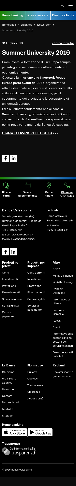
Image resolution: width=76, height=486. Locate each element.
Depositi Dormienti (59, 291)
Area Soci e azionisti (9, 380)
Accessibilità (35, 398)
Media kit (7, 409)
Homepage (9, 24)
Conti (5, 272)
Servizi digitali (10, 305)
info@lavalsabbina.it (20, 234)
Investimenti (10, 279)
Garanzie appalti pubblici (63, 354)
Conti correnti (36, 272)
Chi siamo (8, 372)
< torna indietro (63, 43)
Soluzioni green (12, 299)
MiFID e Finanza (63, 275)
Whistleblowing (63, 282)
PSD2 (56, 269)
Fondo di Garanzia (58, 312)
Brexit (56, 327)
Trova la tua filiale (57, 229)
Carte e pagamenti (8, 314)
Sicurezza (33, 392)
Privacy (32, 372)
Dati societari (10, 402)
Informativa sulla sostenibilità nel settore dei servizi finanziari (63, 339)
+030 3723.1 (14, 230)
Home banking (12, 15)
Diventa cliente (63, 15)
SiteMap (7, 415)
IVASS (57, 320)
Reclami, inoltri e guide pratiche (63, 374)
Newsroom (44, 24)
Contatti (7, 396)
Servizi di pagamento (34, 307)
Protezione (9, 286)
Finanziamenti (11, 292)
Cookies (32, 378)
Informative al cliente (61, 301)
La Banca (26, 24)
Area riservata (37, 15)
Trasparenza (35, 385)
